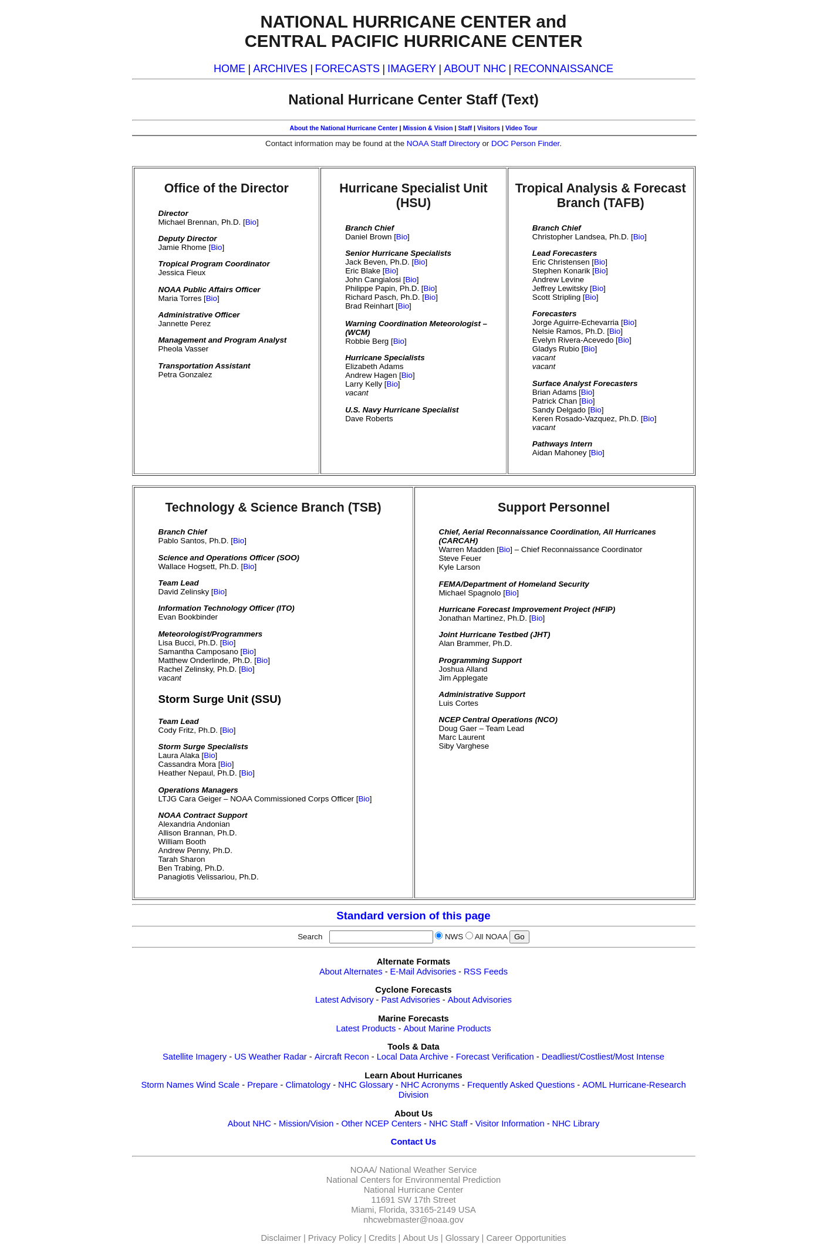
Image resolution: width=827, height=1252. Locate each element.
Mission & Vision (428, 127)
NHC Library (576, 1123)
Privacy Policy (335, 1238)
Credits (382, 1238)
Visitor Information (510, 1123)
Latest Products (366, 1028)
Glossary (462, 1238)
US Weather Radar (270, 1056)
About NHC (249, 1123)
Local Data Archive (412, 1056)
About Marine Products (447, 1028)
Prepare (262, 1084)
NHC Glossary (365, 1084)
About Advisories (480, 999)
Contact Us (413, 1141)
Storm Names (167, 1084)
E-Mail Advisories (423, 971)
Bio (250, 222)
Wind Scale (217, 1084)
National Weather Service (428, 1170)
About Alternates (351, 971)
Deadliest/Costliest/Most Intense (603, 1056)
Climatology (307, 1084)
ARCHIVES (280, 69)
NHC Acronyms (430, 1084)
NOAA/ (363, 1170)
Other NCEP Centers (381, 1123)
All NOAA (491, 936)
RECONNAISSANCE (563, 69)
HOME (229, 69)
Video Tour (521, 127)
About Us (420, 1238)
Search (312, 936)
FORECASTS (347, 69)
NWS (454, 936)
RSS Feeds (486, 971)
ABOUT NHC (475, 69)
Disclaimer (281, 1238)
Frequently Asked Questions (521, 1084)
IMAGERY (411, 69)
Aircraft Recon (342, 1056)
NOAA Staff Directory (443, 143)
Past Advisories (411, 999)
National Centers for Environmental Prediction (413, 1180)
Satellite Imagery (195, 1056)
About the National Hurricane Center (343, 127)
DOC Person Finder (525, 143)
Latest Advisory (344, 999)
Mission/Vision (306, 1123)
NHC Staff (448, 1123)
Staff (465, 127)
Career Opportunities (526, 1238)
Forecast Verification (495, 1056)
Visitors (488, 127)
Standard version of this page (413, 915)
